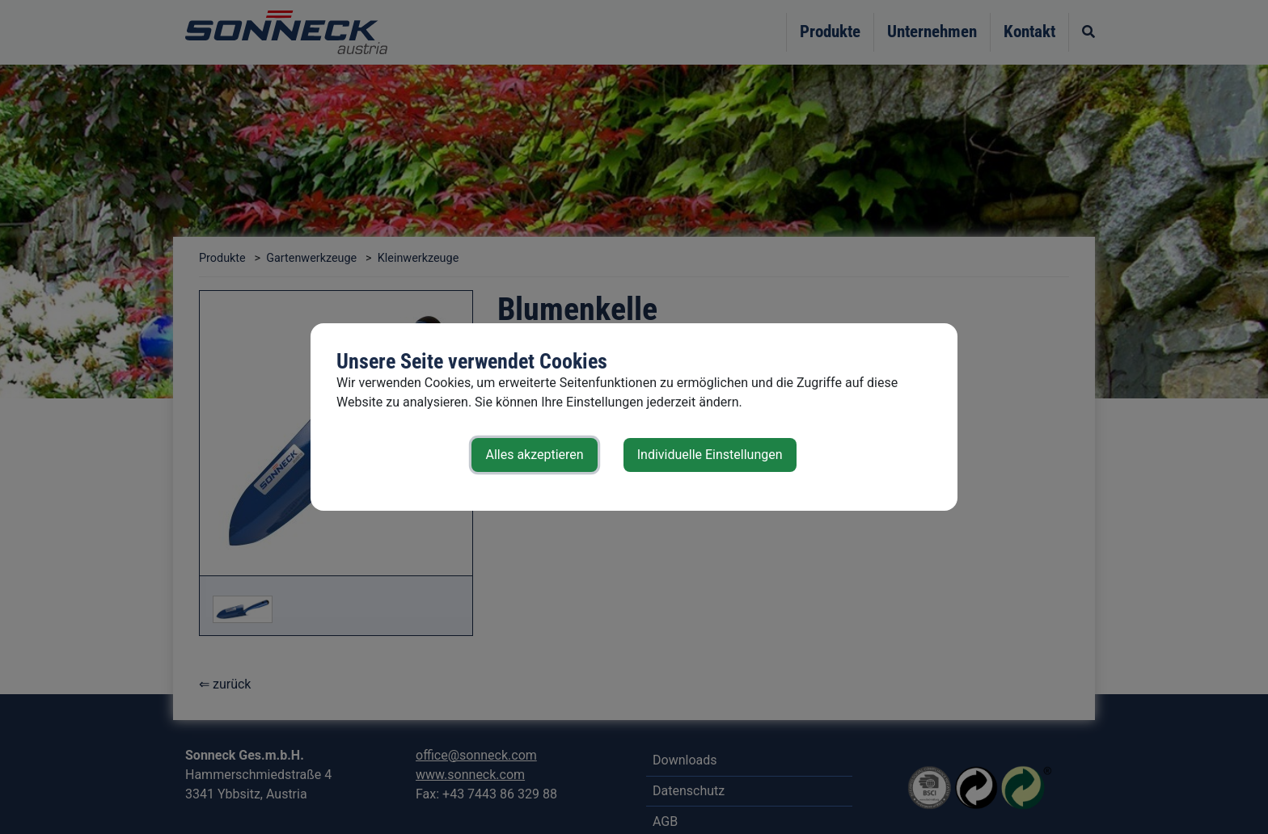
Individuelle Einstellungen (710, 454)
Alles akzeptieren (534, 454)
